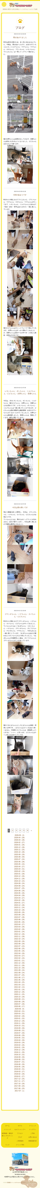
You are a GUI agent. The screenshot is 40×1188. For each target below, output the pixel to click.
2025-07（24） (20, 859)
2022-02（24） (20, 958)
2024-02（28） (20, 900)
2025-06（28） (20, 862)
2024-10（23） (20, 881)
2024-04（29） (20, 895)
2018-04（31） (20, 1069)
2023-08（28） (20, 915)
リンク (7, 1145)
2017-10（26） (20, 1083)
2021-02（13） (20, 987)
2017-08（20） (20, 1088)
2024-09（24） (20, 883)
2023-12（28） (20, 905)
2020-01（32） (20, 1018)
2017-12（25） (20, 1079)
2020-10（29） (20, 997)
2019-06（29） (20, 1035)
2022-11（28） (20, 936)
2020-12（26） (20, 992)
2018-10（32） (20, 1055)
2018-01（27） (20, 1076)
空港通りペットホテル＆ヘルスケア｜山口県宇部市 (20, 5)
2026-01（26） (20, 845)
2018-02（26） (20, 1074)
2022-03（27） (20, 956)
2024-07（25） (20, 888)
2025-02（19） (20, 871)
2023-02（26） (20, 929)
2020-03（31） (20, 1013)
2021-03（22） (20, 985)
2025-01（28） (20, 874)
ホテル (20, 1125)
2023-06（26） (20, 919)
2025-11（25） (20, 850)
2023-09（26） (20, 912)
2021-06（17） (20, 977)
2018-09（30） (20, 1057)
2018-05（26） (20, 1067)
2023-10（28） (20, 910)
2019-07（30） (20, 1033)
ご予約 (33, 1133)
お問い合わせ (32, 1137)
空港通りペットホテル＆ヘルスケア (20, 1169)
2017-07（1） (20, 1091)
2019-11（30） (20, 1023)
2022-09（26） (20, 941)
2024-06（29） (20, 891)
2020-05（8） (20, 1009)
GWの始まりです (20, 195)
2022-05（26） (20, 951)
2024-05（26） (20, 893)
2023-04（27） (20, 924)
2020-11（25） (20, 994)
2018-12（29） (20, 1050)
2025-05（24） (20, 864)
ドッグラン (32, 1129)
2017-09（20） (20, 1086)
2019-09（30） (20, 1028)
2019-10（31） (20, 1026)
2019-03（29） (20, 1042)
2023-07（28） (20, 917)
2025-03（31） (20, 869)
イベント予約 (20, 1145)
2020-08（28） (20, 1002)
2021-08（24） (20, 973)
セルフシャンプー (19, 1129)
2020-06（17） (20, 1006)
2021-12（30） (20, 963)
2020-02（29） (20, 1016)
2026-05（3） (20, 835)
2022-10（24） (20, 939)
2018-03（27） (20, 1071)
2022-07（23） (20, 946)
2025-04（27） (20, 866)
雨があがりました (20, 37)
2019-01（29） (20, 1047)
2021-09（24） (20, 970)
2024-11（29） (20, 879)
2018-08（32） (20, 1059)
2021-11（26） (20, 965)
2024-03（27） (20, 898)
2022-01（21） (20, 960)
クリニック (32, 1125)
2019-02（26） (20, 1045)
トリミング (7, 1129)
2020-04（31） (20, 1011)
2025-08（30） (20, 857)
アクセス (20, 1133)
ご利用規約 (20, 1141)
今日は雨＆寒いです (20, 507)
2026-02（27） (20, 842)
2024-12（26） (20, 876)
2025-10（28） (20, 852)
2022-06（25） (20, 948)
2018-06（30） (20, 1064)
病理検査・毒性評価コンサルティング (7, 1136)
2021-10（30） (20, 968)
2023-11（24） (20, 907)
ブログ (20, 1137)
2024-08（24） (20, 886)
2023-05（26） (20, 922)
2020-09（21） (20, 999)
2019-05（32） (20, 1038)
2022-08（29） (20, 944)
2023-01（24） (20, 932)
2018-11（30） (20, 1052)
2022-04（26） (20, 953)
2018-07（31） (20, 1062)
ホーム (7, 1125)
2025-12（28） (20, 847)
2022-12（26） (20, 934)
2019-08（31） (20, 1030)
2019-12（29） (20, 1021)
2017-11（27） (20, 1081)
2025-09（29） (20, 854)
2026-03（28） (20, 840)
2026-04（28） (20, 837)
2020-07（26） (20, 1004)
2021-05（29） (20, 980)
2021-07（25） (20, 975)
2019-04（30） (20, 1040)
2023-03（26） (20, 927)
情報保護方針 (32, 1141)
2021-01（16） (20, 989)
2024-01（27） (20, 903)
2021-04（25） (20, 982)
